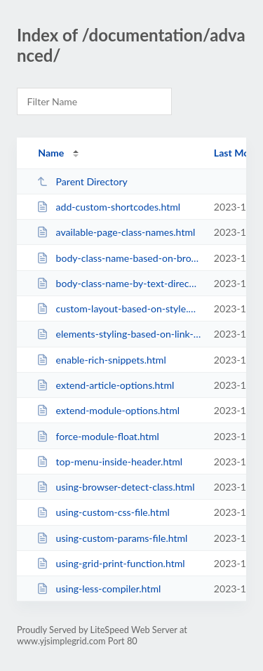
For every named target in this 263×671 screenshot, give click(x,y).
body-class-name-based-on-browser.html (118, 258)
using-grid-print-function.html (110, 563)
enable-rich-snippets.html (101, 360)
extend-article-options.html (105, 385)
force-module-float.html (97, 436)
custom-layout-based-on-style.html (118, 308)
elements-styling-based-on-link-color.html (118, 334)
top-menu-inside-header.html (109, 461)
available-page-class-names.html (115, 232)
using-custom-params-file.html (111, 538)
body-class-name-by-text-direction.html (118, 283)
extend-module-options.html (108, 410)
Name (51, 153)
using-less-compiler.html (98, 588)
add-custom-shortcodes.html (108, 207)
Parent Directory (82, 181)
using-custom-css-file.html (103, 512)
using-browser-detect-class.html (115, 487)
